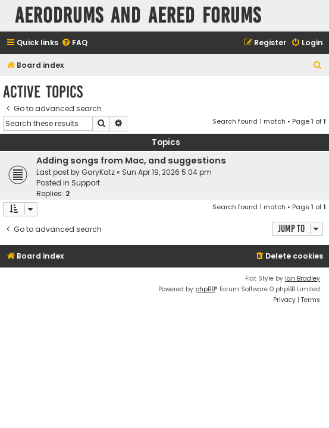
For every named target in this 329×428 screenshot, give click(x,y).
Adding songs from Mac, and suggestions (131, 160)
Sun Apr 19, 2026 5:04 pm (167, 172)
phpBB (205, 289)
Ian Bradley (302, 278)
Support (85, 183)
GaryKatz (98, 172)
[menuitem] (74, 43)
